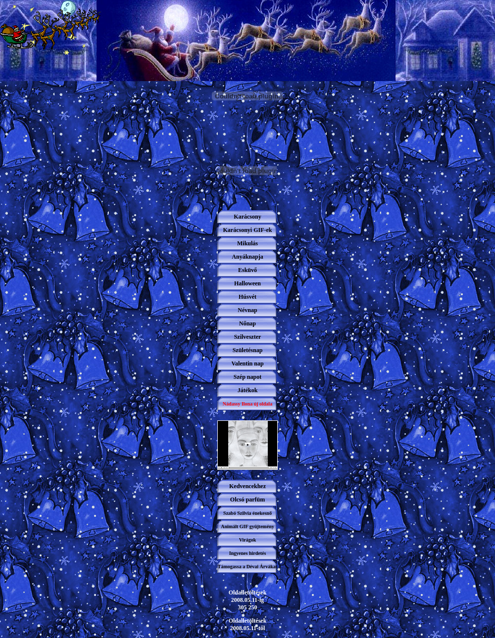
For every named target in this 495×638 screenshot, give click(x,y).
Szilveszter (247, 336)
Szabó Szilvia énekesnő (247, 513)
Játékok (248, 390)
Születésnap (248, 350)
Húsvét (247, 296)
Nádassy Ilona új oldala (247, 404)
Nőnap (247, 323)
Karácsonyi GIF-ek (247, 230)
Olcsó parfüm (247, 499)
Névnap (247, 310)
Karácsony (247, 216)
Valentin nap (247, 363)
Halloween (247, 283)
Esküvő (247, 270)
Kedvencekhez (247, 486)
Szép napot (247, 376)
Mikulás (247, 243)
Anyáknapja (247, 256)
